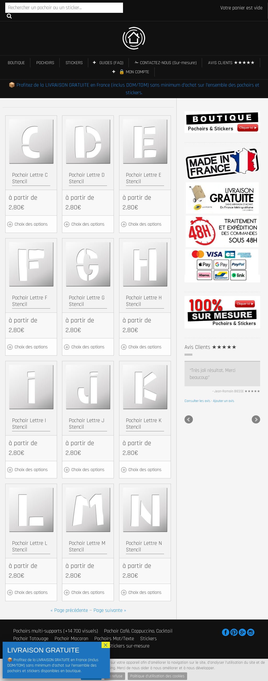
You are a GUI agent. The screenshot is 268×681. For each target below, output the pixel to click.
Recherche (9, 16)
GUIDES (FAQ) (111, 63)
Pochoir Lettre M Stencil (87, 546)
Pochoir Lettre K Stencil (143, 424)
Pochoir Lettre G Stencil (86, 301)
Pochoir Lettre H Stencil (144, 301)
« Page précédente (69, 610)
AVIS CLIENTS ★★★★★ (231, 63)
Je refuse (114, 676)
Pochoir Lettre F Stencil (29, 301)
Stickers (148, 638)
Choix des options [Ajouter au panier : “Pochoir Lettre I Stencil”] (31, 470)
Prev (189, 419)
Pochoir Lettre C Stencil (30, 178)
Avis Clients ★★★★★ (211, 347)
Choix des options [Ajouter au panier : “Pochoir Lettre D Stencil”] (87, 224)
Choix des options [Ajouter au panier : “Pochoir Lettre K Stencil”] (145, 470)
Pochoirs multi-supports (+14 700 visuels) (55, 631)
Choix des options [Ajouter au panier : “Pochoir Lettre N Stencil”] (145, 592)
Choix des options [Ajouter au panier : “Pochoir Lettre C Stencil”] (31, 224)
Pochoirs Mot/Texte (114, 638)
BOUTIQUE (16, 63)
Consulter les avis (197, 401)
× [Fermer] (105, 645)
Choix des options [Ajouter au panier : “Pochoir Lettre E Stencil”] (145, 224)
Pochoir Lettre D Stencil (87, 178)
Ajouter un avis (223, 401)
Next (256, 419)
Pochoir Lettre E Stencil (143, 178)
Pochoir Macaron (71, 638)
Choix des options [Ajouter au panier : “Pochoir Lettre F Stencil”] (31, 347)
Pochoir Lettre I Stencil (29, 424)
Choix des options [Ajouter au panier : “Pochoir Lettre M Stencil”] (87, 592)
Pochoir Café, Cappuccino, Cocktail (138, 631)
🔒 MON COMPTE (134, 72)
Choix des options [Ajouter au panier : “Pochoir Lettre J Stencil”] (87, 470)
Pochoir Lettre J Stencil (86, 424)
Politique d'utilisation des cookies (157, 676)
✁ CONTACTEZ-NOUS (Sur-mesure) (166, 63)
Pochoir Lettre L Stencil (29, 546)
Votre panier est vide (241, 7)
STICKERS (74, 63)
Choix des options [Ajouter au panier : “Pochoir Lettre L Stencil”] (31, 592)
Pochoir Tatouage (30, 638)
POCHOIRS (45, 63)
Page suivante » (109, 610)
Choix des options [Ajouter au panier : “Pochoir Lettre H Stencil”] (145, 347)
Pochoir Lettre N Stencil (144, 546)
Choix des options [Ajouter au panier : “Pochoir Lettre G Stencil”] (87, 347)
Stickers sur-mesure (128, 646)
